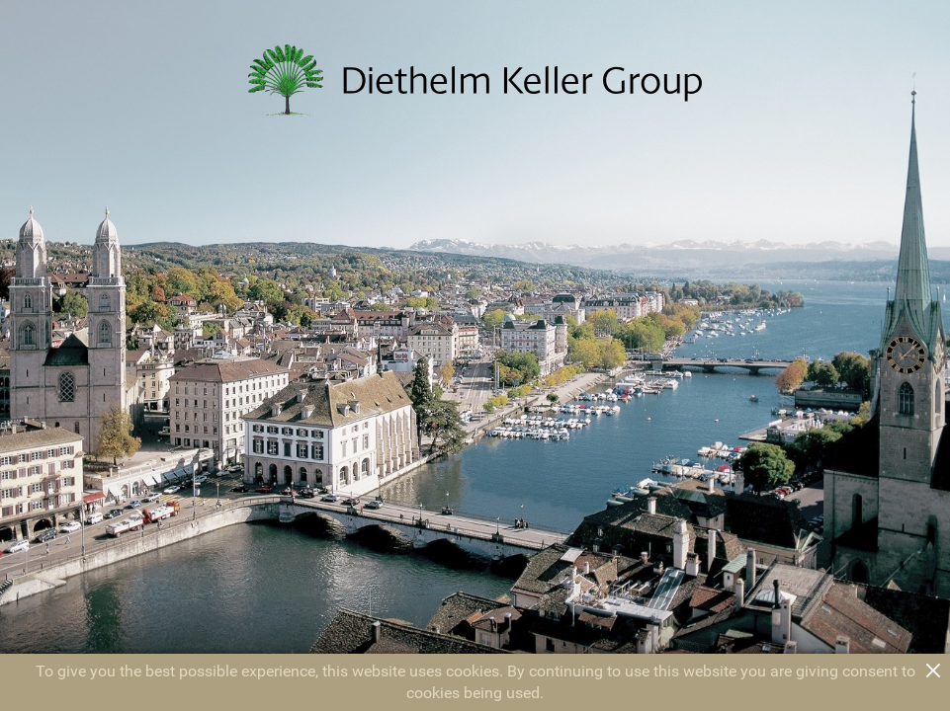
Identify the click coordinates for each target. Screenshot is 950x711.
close (933, 670)
